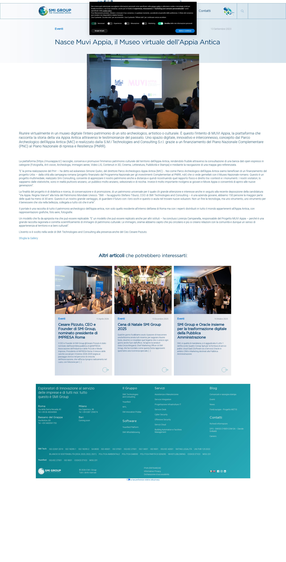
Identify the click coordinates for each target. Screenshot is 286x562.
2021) (93, 454)
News (212, 404)
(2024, (77, 454)
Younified (126, 402)
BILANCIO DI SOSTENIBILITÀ (62, 454)
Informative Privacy (152, 471)
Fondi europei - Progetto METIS (223, 409)
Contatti (205, 11)
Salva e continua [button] (185, 31)
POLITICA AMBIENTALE (109, 454)
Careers (213, 436)
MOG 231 (207, 454)
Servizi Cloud (160, 424)
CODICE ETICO (194, 454)
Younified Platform (130, 427)
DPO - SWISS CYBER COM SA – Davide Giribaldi (227, 430)
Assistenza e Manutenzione (166, 394)
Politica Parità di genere (153, 454)
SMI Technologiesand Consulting (130, 395)
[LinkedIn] (225, 471)
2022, (88, 454)
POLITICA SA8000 (130, 454)
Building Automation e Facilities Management (168, 430)
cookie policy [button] (107, 11)
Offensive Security (163, 419)
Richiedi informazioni (219, 423)
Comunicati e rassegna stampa (223, 394)
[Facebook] (218, 471)
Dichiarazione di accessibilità (156, 474)
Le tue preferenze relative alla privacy (143, 480)
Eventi (59, 29)
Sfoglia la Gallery (28, 238)
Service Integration (163, 399)
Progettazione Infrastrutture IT (168, 404)
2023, (83, 454)
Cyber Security (161, 414)
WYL (125, 407)
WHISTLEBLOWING (176, 454)
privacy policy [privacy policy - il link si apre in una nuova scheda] (156, 6)
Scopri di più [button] (99, 31)
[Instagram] (221, 471)
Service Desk (160, 409)
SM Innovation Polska (132, 412)
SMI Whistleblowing (131, 432)
